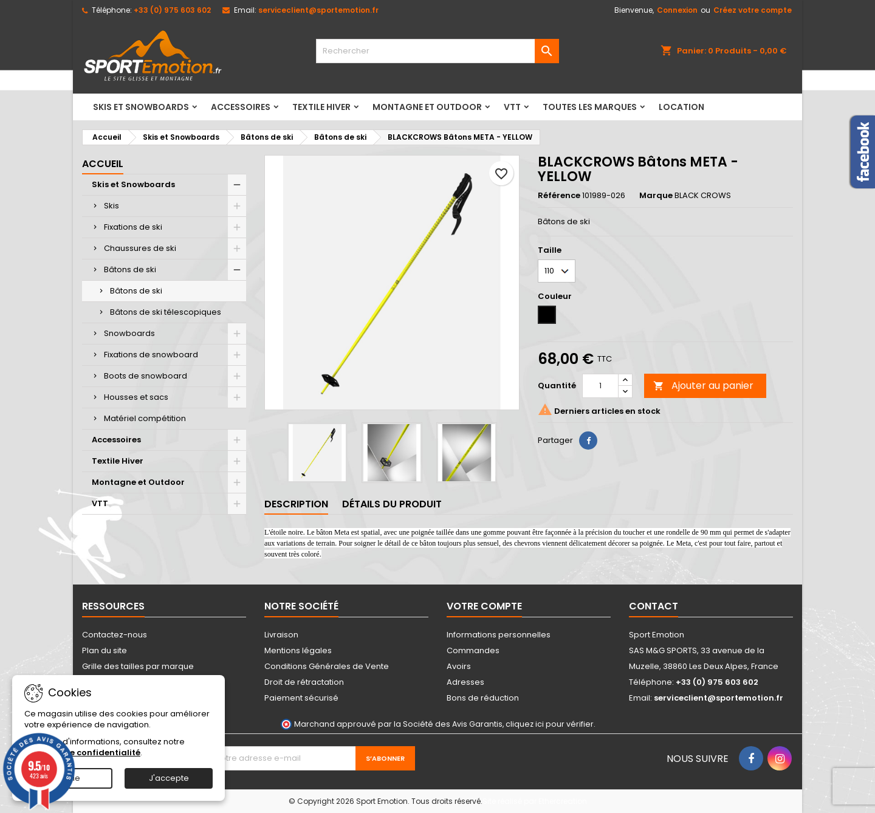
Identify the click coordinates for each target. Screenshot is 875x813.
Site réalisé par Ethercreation (534, 801)
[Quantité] (600, 386)
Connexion (677, 10)
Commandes (473, 650)
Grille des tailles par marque (138, 666)
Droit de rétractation (304, 682)
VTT (512, 107)
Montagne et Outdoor (427, 107)
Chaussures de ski (140, 248)
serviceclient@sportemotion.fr (318, 10)
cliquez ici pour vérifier (550, 724)
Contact (653, 606)
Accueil (102, 164)
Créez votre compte (752, 10)
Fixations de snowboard (151, 354)
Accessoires (240, 107)
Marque (656, 195)
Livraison (281, 634)
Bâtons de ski (130, 269)
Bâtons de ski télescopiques (165, 312)
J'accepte (169, 778)
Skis (111, 205)
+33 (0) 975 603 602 (172, 10)
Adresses (465, 682)
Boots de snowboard (145, 376)
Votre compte (484, 606)
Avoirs (459, 666)
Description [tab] (296, 504)
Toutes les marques (590, 107)
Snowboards (129, 333)
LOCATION (681, 107)
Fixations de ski (133, 227)
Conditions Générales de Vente (326, 666)
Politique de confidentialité (82, 752)
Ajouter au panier (703, 386)
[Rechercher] (437, 51)
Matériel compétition (145, 418)
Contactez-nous (114, 634)
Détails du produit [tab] (392, 504)
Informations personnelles (499, 634)
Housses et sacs (136, 397)
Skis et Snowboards (141, 107)
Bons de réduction (483, 698)
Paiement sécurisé (301, 698)
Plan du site (104, 650)
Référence (559, 195)
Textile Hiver (321, 107)
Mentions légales (298, 650)
